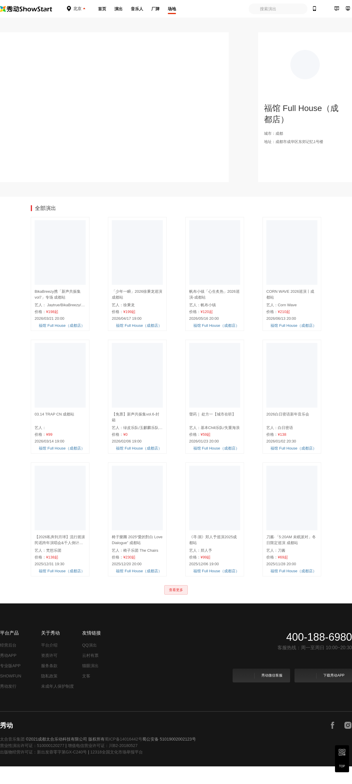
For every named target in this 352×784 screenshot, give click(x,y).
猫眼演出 (90, 683)
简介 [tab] (77, 205)
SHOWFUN (10, 693)
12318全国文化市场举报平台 (116, 769)
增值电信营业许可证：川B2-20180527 (103, 763)
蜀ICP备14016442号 (123, 756)
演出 (118, 8)
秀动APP (8, 673)
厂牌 (155, 8)
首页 (102, 8)
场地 (172, 8)
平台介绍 (49, 662)
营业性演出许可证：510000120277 (32, 763)
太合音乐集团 (12, 756)
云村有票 (90, 673)
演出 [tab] (35, 205)
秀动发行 (8, 703)
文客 (86, 693)
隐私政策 (49, 693)
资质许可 (49, 673)
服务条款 (49, 683)
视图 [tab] (56, 205)
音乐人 (137, 8)
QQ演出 (89, 662)
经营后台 (8, 662)
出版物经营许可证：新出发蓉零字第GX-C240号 (43, 769)
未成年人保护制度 (57, 703)
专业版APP (10, 683)
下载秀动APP (322, 693)
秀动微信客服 (260, 693)
